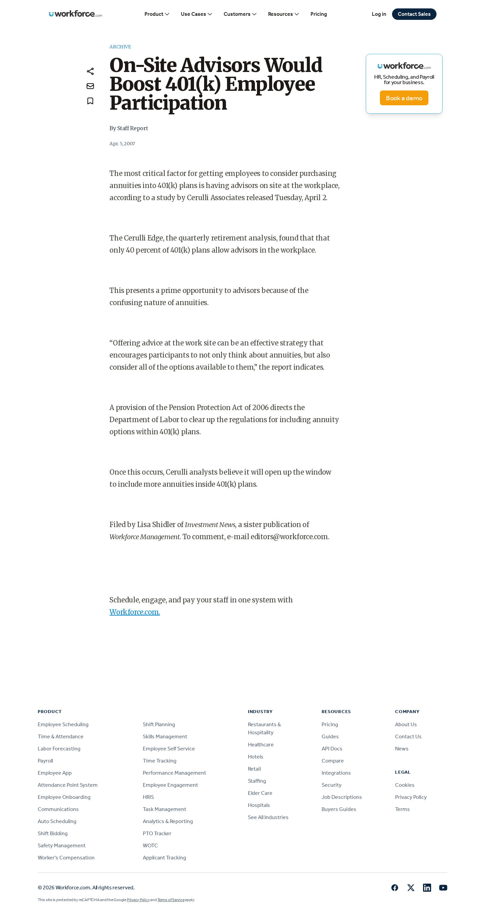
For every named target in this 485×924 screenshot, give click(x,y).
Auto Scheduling (57, 821)
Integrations (336, 773)
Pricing (319, 14)
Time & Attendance (61, 736)
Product (157, 14)
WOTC (150, 845)
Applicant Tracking (164, 857)
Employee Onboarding (64, 797)
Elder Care (260, 793)
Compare (333, 760)
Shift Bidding (53, 833)
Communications (58, 809)
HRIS (148, 797)
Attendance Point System (68, 785)
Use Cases (197, 14)
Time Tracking (159, 760)
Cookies (405, 785)
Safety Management (62, 845)
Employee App (55, 773)
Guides (330, 736)
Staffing (257, 781)
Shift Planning (159, 724)
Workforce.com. (134, 612)
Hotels (255, 756)
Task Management (164, 809)
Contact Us (408, 736)
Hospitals (259, 805)
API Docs (332, 748)
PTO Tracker (157, 833)
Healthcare (261, 744)
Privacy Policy (411, 797)
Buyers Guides (339, 809)
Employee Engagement (170, 785)
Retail (254, 769)
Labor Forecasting (59, 748)
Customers (240, 14)
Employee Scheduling (63, 724)
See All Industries (268, 817)
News (402, 748)
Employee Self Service (169, 748)
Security (332, 785)
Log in (379, 14)
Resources (284, 14)
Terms (402, 809)
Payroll (45, 760)
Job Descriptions (342, 797)
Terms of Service (170, 899)
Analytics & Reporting (168, 821)
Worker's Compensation (66, 857)
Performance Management (174, 773)
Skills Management (165, 736)
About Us (406, 724)
